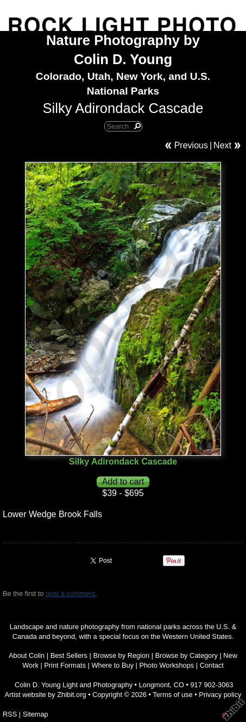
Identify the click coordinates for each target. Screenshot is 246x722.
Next (222, 145)
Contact (212, 665)
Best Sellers (69, 655)
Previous (191, 145)
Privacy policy (220, 694)
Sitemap (35, 714)
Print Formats (65, 665)
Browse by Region (121, 655)
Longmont (154, 685)
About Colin (27, 655)
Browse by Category (186, 655)
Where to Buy (113, 665)
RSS (10, 714)
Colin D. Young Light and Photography (74, 685)
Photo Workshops (166, 665)
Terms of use (172, 694)
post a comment (70, 593)
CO (179, 685)
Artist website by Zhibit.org (45, 694)
